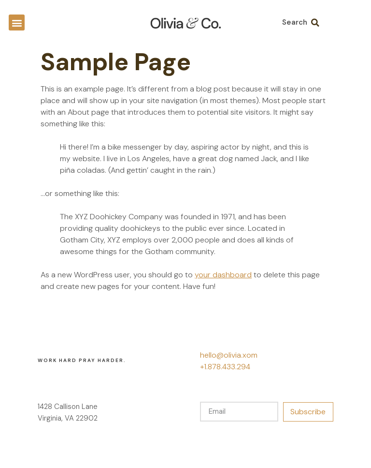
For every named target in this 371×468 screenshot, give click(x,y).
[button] (17, 22)
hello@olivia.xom (228, 355)
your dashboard (223, 275)
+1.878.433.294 (225, 367)
